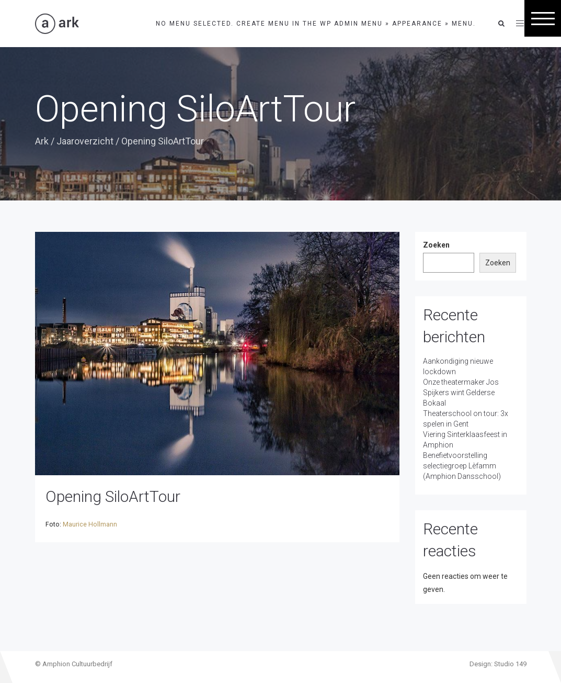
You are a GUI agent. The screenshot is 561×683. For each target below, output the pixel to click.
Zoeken (436, 245)
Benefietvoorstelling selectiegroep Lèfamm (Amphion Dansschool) (462, 465)
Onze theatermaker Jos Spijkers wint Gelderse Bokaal (461, 392)
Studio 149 (510, 664)
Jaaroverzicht (84, 141)
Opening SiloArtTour (112, 496)
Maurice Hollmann (90, 524)
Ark (42, 141)
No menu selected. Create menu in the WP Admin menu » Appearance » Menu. (316, 23)
